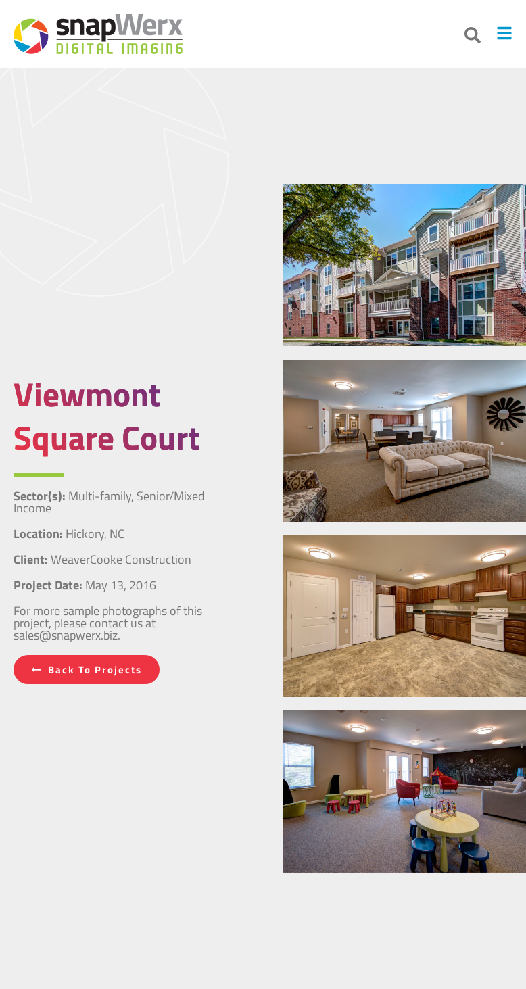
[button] (472, 35)
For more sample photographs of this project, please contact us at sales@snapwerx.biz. (108, 623)
